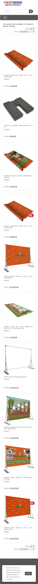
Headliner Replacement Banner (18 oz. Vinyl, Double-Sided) (18, 226)
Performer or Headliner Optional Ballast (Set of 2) (18, 126)
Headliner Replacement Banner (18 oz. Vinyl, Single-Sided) (18, 76)
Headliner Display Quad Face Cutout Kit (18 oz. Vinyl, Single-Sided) (18, 428)
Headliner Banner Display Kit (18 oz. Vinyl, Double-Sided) (18, 528)
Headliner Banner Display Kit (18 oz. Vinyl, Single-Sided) (18, 277)
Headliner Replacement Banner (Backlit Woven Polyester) (18, 176)
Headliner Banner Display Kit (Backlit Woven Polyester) (18, 478)
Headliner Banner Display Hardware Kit (15, 377)
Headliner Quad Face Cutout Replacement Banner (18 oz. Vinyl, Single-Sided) (18, 327)
